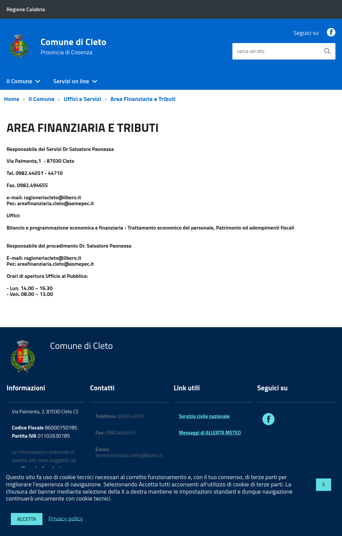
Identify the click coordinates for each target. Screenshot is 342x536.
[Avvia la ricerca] (327, 51)
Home (11, 98)
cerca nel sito (250, 51)
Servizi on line (71, 81)
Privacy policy (65, 518)
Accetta (26, 519)
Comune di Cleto (73, 46)
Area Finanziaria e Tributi (142, 98)
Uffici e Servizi (82, 98)
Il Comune (19, 81)
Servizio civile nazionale (204, 416)
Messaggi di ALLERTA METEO (210, 432)
